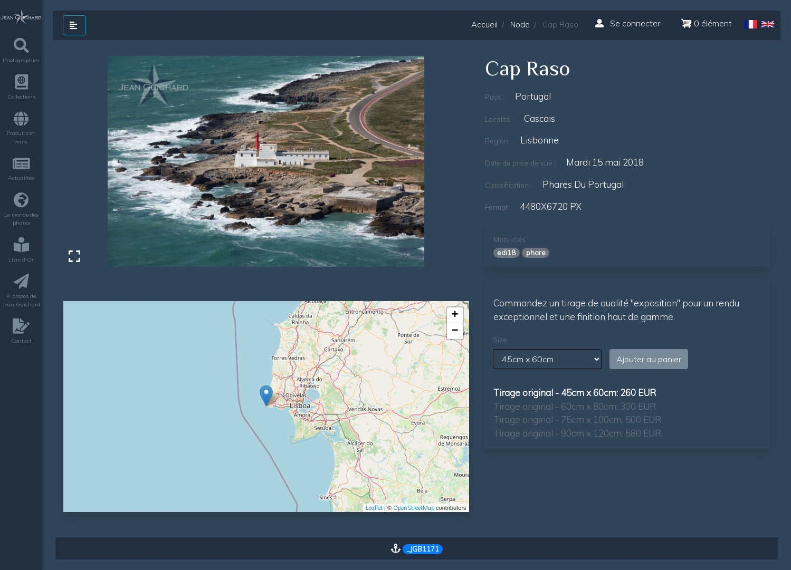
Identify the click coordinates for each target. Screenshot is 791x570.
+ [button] (454, 315)
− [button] (454, 331)
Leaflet (374, 507)
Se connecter (627, 23)
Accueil (484, 25)
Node (520, 25)
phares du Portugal (583, 184)
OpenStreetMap (413, 507)
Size (500, 339)
